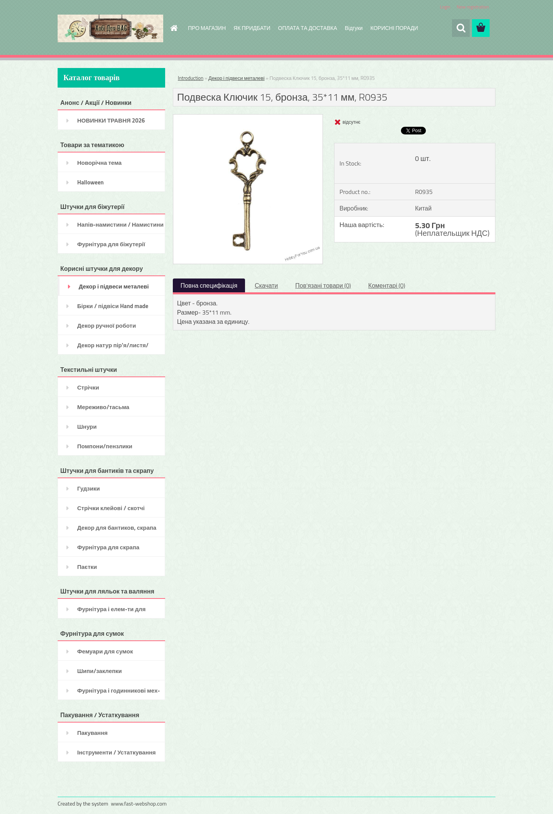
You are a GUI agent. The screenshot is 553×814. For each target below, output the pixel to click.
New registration (473, 6)
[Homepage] (173, 28)
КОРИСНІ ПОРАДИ (394, 28)
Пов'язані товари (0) (323, 285)
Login (445, 6)
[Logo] (110, 28)
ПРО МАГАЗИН (207, 28)
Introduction (191, 78)
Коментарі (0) (386, 285)
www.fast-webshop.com (139, 803)
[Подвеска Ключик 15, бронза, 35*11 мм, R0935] (248, 117)
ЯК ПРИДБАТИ (251, 28)
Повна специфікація (208, 285)
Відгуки (354, 28)
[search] (461, 28)
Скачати (266, 285)
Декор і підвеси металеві (236, 78)
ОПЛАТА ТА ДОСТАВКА (307, 28)
